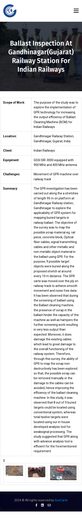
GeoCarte (61, 500)
